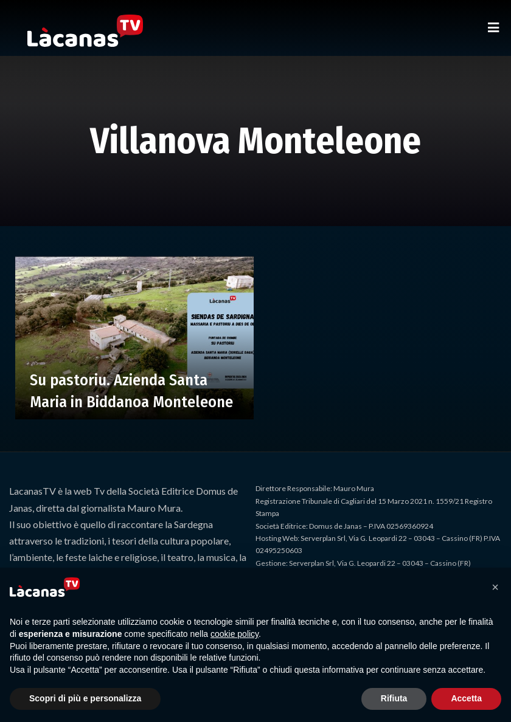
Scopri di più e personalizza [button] (85, 698)
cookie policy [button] (234, 634)
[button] (495, 587)
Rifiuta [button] (394, 698)
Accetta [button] (466, 698)
